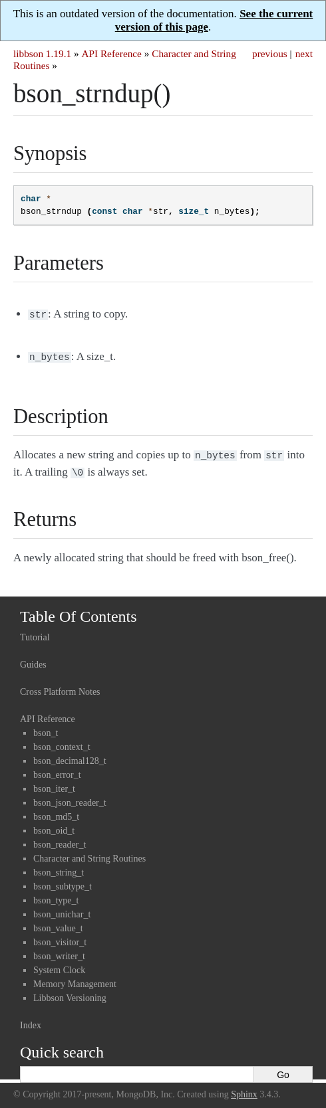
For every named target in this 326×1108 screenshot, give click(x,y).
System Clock (59, 965)
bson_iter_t (54, 783)
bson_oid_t (54, 825)
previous (269, 53)
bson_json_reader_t (69, 797)
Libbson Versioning (69, 993)
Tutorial (35, 632)
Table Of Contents (78, 611)
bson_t (45, 728)
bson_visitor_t (59, 937)
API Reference (111, 53)
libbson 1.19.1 (42, 53)
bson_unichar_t (61, 909)
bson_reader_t (59, 839)
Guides (33, 659)
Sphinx (244, 1089)
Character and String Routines (89, 853)
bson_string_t (58, 867)
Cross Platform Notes (60, 687)
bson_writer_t (59, 951)
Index (30, 1020)
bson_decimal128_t (69, 756)
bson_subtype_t (62, 881)
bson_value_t (58, 923)
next (304, 53)
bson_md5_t (56, 811)
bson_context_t (61, 742)
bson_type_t (56, 895)
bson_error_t (57, 770)
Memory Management (74, 979)
